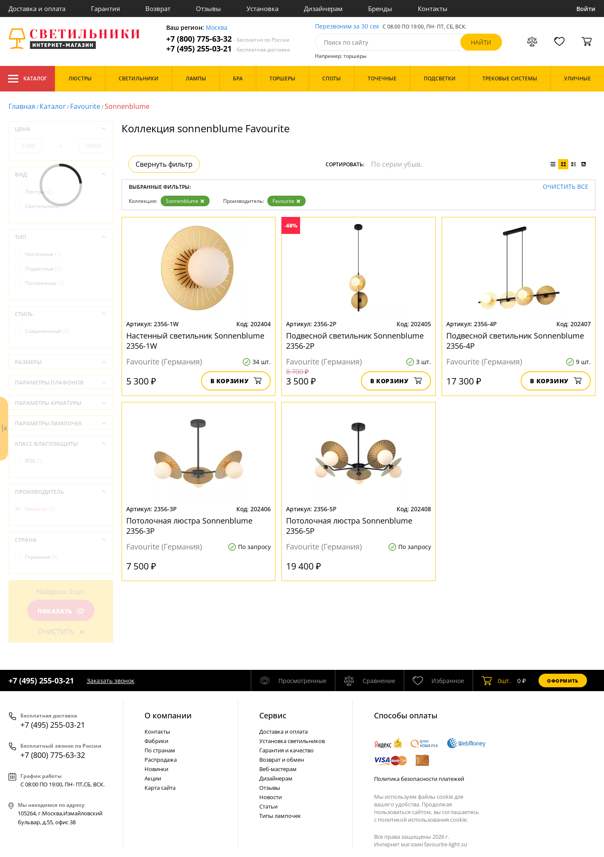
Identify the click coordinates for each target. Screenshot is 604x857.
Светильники (46, 206)
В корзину (236, 381)
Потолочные (44, 283)
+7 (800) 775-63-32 (227, 39)
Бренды (380, 8)
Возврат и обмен (281, 759)
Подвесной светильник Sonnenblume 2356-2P (355, 340)
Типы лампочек (280, 816)
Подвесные (43, 268)
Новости (270, 797)
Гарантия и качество (286, 750)
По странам (160, 750)
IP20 (34, 460)
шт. (496, 680)
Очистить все (565, 187)
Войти (585, 9)
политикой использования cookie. (423, 819)
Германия (41, 557)
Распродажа (161, 759)
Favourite (85, 106)
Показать (60, 611)
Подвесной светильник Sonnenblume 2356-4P (515, 340)
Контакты (433, 8)
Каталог (27, 79)
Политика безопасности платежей (419, 779)
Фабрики (156, 741)
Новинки (156, 769)
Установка (262, 8)
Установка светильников (292, 741)
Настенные (43, 254)
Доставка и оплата (37, 8)
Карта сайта (160, 788)
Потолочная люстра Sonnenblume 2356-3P (189, 525)
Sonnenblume (185, 201)
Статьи (268, 806)
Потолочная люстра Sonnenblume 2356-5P (349, 525)
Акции (153, 778)
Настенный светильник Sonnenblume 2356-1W (195, 340)
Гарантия (105, 8)
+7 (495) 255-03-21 (228, 49)
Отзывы (208, 8)
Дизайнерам (323, 8)
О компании (168, 715)
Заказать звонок (110, 681)
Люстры (38, 191)
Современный (47, 331)
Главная (22, 106)
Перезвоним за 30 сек (347, 26)
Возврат (157, 8)
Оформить (562, 681)
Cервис (272, 715)
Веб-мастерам (278, 769)
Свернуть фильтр (164, 164)
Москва (216, 27)
